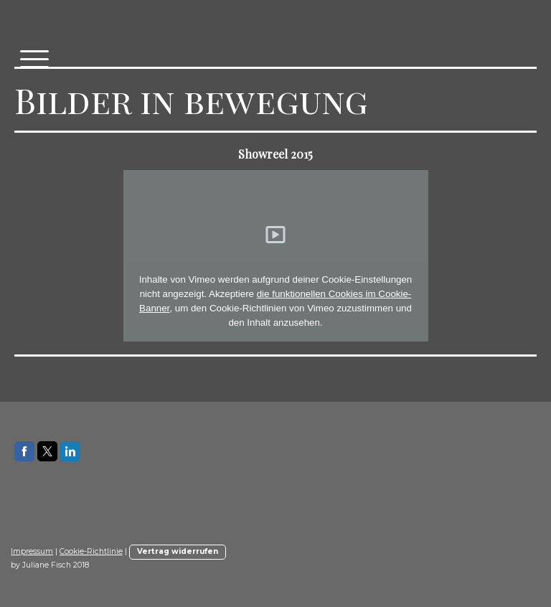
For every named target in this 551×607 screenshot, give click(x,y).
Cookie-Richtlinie (91, 551)
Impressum (32, 551)
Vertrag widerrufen (177, 551)
